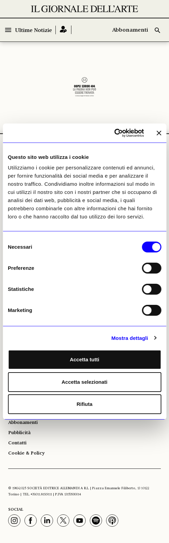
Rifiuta (84, 404)
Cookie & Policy (26, 453)
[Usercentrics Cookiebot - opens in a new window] (114, 133)
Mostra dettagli (129, 338)
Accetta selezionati (84, 382)
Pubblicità (19, 432)
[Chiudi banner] (158, 133)
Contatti (17, 443)
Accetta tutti (84, 359)
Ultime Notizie (33, 30)
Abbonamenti (130, 30)
